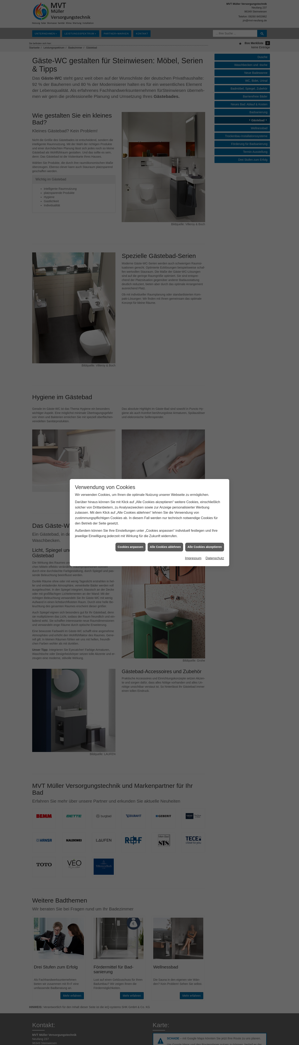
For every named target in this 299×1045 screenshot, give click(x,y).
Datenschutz (215, 558)
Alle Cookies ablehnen (165, 547)
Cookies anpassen (130, 547)
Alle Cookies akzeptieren (204, 547)
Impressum (193, 558)
